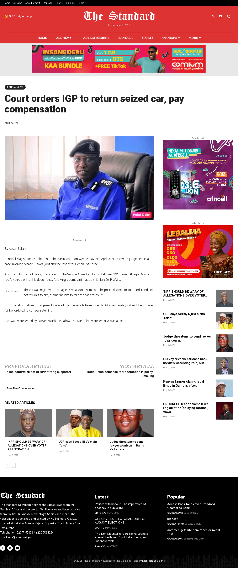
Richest (172, 519)
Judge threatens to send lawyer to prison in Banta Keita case (127, 445)
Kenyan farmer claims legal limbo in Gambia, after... (183, 383)
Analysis (100, 546)
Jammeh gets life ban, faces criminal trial (193, 531)
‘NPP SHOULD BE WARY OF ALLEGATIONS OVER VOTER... (185, 293)
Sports (99, 527)
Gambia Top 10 (175, 523)
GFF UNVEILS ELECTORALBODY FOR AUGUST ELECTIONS (120, 520)
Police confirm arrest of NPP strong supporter (38, 372)
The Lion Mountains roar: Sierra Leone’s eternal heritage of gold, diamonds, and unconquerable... (121, 537)
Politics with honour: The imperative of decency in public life (120, 506)
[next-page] (13, 464)
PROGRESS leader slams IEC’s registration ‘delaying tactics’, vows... (185, 408)
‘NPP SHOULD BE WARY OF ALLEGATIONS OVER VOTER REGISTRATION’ (27, 445)
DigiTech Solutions (153, 560)
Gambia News (15, 87)
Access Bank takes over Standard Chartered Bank (191, 506)
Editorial (100, 512)
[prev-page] (7, 464)
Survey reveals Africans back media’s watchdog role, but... (185, 361)
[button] (228, 16)
